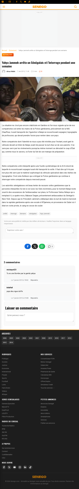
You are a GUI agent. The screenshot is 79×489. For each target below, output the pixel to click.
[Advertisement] (39, 29)
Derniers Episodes (8, 404)
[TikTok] (30, 467)
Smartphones (45, 416)
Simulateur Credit (47, 385)
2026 (4, 338)
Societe (4, 362)
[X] (9, 467)
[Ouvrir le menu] (3, 6)
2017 (63, 338)
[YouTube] (25, 2)
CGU (3, 458)
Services (44, 420)
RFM (3, 429)
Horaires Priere (46, 368)
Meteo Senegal (46, 362)
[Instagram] (20, 467)
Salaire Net (44, 365)
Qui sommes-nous (8, 448)
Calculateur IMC (46, 375)
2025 (11, 338)
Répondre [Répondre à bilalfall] (34, 298)
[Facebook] (17, 2)
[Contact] (10, 1)
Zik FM (4, 432)
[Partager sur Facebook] (27, 246)
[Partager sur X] (35, 246)
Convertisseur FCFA (48, 359)
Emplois (43, 407)
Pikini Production (8, 416)
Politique (5, 359)
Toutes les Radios (8, 426)
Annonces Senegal (47, 404)
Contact (5, 451)
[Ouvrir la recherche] (75, 6)
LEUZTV (5, 413)
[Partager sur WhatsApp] (42, 246)
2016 (69, 338)
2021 (37, 338)
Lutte (4, 385)
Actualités (7, 55)
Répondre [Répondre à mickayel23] (34, 280)
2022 (30, 338)
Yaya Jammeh (45, 214)
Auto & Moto (45, 413)
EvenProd (5, 410)
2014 (11, 342)
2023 (24, 338)
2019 (50, 338)
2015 (4, 342)
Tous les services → (48, 388)
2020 (43, 338)
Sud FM (4, 435)
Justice (4, 365)
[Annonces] (2, 1)
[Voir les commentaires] (50, 246)
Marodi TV (5, 407)
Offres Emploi (45, 381)
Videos (4, 391)
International (6, 372)
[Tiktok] (29, 2)
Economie (5, 368)
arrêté (5, 214)
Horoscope (45, 378)
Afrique (4, 394)
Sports (4, 378)
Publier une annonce (48, 423)
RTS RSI (4, 439)
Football (5, 381)
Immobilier (44, 410)
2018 (56, 338)
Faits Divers (6, 388)
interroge (14, 214)
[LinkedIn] (25, 467)
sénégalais (33, 214)
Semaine (23, 214)
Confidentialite (7, 454)
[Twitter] (21, 2)
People (4, 375)
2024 (17, 338)
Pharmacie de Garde (48, 372)
